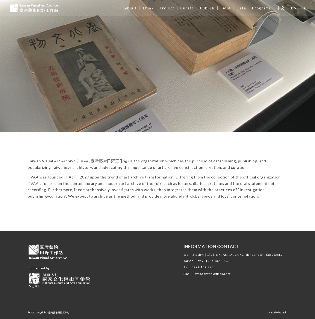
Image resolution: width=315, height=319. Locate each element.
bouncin (282, 312)
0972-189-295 (203, 267)
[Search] (304, 8)
